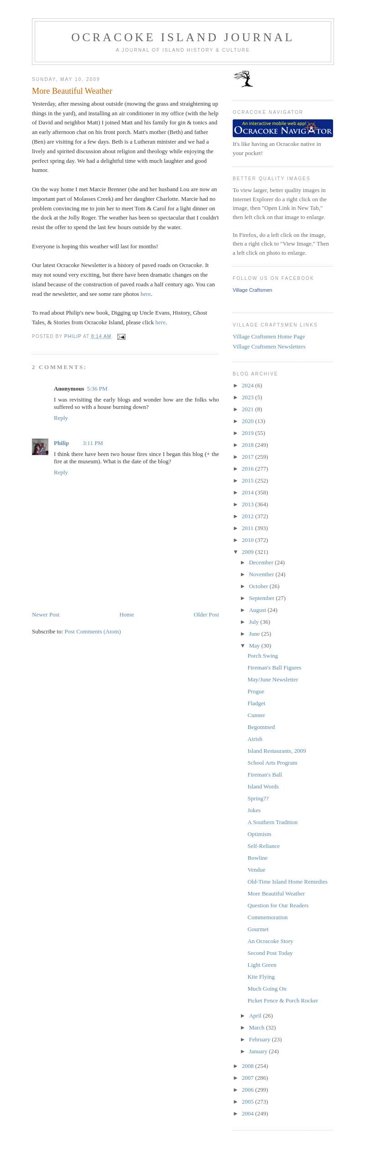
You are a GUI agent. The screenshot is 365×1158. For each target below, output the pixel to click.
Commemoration (267, 917)
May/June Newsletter (272, 679)
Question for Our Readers (277, 905)
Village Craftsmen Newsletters (269, 346)
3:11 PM (93, 443)
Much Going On (266, 988)
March (257, 1027)
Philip (61, 443)
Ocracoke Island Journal (182, 37)
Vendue (256, 869)
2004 (248, 1113)
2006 (248, 1089)
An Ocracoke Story (270, 941)
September (262, 598)
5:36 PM (97, 388)
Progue (255, 691)
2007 (248, 1077)
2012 (248, 516)
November (262, 574)
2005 (248, 1101)
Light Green (261, 964)
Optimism (259, 834)
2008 (248, 1065)
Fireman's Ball (264, 774)
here (146, 293)
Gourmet (257, 929)
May (255, 645)
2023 (248, 397)
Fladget (256, 703)
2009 (248, 551)
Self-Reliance (263, 845)
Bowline (257, 857)
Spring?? (257, 798)
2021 (248, 409)
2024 (248, 385)
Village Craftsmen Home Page (269, 336)
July (255, 621)
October (259, 586)
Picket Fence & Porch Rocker (282, 1000)
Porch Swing (262, 655)
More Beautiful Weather (276, 893)
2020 (248, 421)
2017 (248, 456)
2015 (248, 480)
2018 (248, 444)
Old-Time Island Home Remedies (287, 881)
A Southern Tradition (272, 822)
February (260, 1039)
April (256, 1015)
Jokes (254, 810)
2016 (248, 468)
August (258, 609)
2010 (248, 539)
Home (127, 614)
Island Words (262, 786)
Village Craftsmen (252, 290)
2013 (248, 504)
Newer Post (45, 614)
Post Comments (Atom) (93, 631)
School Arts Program (272, 762)
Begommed (261, 727)
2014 (248, 492)
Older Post (206, 614)
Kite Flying (261, 976)
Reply (61, 417)
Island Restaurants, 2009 (276, 750)
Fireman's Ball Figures (274, 667)
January (259, 1051)
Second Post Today (269, 952)
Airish (254, 738)
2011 (248, 528)
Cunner (256, 715)
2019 (248, 432)
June (255, 633)
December (262, 562)
